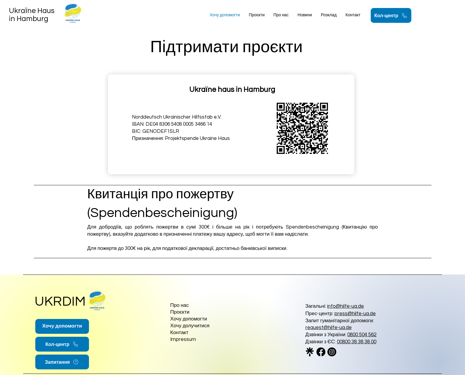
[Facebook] (320, 351)
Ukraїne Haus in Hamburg (32, 15)
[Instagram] (331, 351)
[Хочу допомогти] (62, 326)
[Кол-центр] (391, 15)
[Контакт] (191, 333)
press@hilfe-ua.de (355, 313)
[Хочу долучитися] (198, 326)
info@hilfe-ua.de (345, 306)
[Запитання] (62, 362)
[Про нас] (198, 305)
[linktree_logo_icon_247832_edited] (309, 351)
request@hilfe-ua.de (328, 327)
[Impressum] (198, 339)
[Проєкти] (198, 312)
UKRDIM (60, 301)
